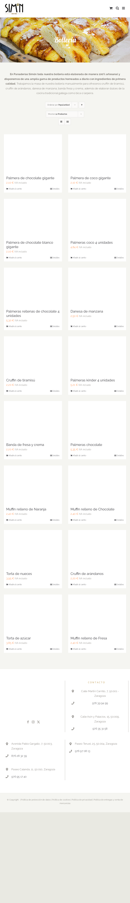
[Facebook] (28, 722)
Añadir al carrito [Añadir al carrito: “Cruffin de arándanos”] (79, 584)
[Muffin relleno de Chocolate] (97, 484)
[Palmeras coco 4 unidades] (97, 218)
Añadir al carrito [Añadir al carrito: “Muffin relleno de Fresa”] (79, 649)
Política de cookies (61, 800)
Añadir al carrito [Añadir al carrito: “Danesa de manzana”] (79, 326)
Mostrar (57, 114)
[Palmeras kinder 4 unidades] (97, 355)
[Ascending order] (82, 105)
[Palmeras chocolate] (97, 420)
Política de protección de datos (36, 800)
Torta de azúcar (18, 638)
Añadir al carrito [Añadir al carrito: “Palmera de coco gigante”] (79, 189)
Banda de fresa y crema (25, 445)
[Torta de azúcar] (33, 613)
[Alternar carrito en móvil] (111, 8)
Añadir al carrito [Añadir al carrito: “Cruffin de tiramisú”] (15, 391)
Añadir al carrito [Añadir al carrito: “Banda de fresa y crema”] (15, 455)
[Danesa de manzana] (97, 287)
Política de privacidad (82, 800)
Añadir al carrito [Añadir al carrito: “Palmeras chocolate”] (79, 455)
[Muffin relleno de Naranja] (33, 484)
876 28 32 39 (19, 755)
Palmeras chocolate (86, 445)
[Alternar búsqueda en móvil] (117, 8)
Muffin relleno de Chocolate (92, 509)
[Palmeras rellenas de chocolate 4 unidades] (33, 287)
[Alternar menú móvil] (123, 8)
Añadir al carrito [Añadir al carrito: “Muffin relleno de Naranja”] (15, 520)
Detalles (56, 189)
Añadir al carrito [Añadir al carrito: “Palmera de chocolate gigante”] (15, 189)
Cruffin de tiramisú (20, 380)
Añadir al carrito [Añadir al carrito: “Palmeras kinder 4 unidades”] (79, 391)
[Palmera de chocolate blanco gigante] (33, 218)
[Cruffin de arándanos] (97, 549)
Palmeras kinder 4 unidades (93, 380)
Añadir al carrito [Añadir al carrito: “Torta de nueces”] (15, 584)
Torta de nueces (19, 574)
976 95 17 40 (18, 776)
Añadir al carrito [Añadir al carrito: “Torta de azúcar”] (15, 649)
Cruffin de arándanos (87, 574)
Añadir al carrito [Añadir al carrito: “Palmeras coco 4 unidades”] (79, 258)
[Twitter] (38, 722)
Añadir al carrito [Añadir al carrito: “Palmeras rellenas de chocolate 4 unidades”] (15, 326)
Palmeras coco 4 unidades (92, 242)
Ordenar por (58, 105)
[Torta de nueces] (33, 549)
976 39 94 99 (100, 703)
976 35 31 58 (99, 728)
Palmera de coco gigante (91, 178)
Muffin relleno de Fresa (89, 638)
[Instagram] (33, 722)
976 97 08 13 (82, 751)
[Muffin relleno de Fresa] (97, 613)
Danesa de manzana (87, 311)
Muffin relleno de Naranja (26, 509)
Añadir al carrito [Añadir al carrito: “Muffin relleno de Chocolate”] (79, 520)
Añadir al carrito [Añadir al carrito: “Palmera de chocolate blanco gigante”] (15, 258)
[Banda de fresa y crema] (33, 420)
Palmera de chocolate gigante (30, 178)
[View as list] (68, 122)
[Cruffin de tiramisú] (33, 355)
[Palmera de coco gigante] (97, 153)
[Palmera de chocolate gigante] (33, 153)
